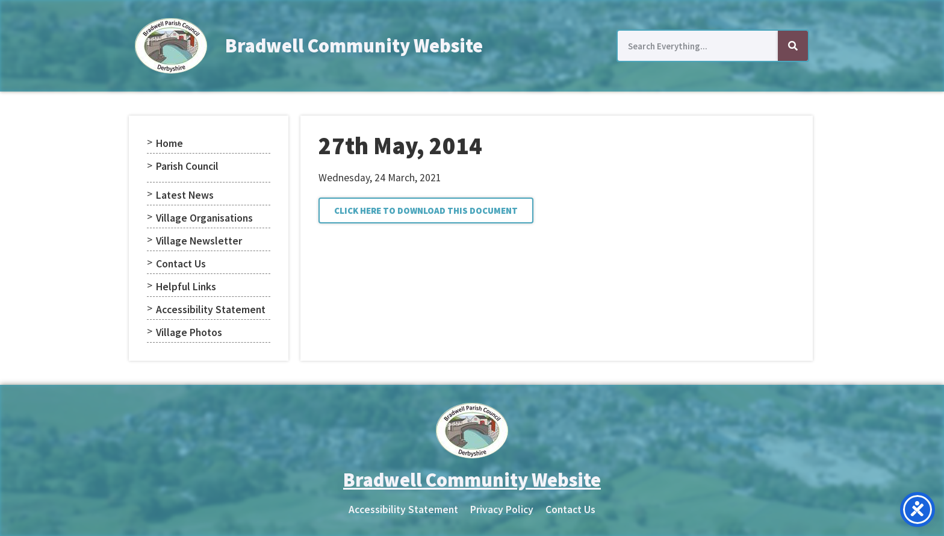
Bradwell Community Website (354, 46)
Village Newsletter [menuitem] (199, 241)
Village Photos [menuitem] (189, 332)
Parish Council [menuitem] (187, 166)
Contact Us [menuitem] (181, 263)
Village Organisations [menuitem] (204, 218)
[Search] (793, 46)
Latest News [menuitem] (185, 195)
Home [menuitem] (169, 143)
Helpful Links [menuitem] (186, 286)
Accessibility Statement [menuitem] (211, 309)
